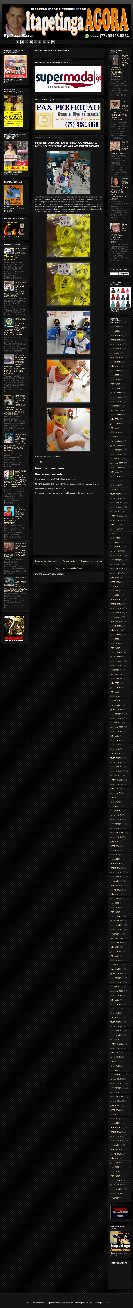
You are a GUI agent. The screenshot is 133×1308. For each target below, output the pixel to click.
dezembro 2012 (116, 1031)
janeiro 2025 (115, 393)
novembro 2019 (116, 665)
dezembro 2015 (116, 872)
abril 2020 (114, 643)
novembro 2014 (116, 929)
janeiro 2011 (115, 1132)
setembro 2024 (116, 410)
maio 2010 (114, 1167)
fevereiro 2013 (116, 1022)
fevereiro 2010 (116, 1180)
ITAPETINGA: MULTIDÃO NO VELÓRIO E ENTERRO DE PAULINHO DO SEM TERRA (15, 550)
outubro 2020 (116, 617)
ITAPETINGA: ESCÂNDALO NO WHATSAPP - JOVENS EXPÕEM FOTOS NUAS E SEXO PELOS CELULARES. (15, 327)
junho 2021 (115, 582)
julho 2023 (114, 472)
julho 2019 (114, 683)
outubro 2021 (116, 564)
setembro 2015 (116, 885)
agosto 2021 (115, 573)
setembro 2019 (116, 674)
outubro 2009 (116, 1198)
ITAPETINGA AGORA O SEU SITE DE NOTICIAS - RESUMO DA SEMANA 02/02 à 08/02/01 (15, 289)
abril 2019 (114, 696)
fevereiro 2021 (116, 599)
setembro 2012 (116, 1044)
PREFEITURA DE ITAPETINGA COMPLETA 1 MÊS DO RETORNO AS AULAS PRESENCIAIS (67, 144)
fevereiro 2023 (116, 494)
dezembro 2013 (116, 978)
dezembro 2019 (116, 661)
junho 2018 (115, 740)
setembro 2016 (116, 833)
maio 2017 (114, 797)
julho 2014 (114, 947)
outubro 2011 (116, 1092)
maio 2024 (114, 428)
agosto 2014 (115, 943)
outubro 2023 (116, 459)
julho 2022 (114, 525)
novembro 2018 (116, 718)
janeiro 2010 (115, 1185)
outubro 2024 (116, 406)
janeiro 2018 (115, 762)
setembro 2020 (116, 621)
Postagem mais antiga (91, 561)
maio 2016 (114, 850)
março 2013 (115, 1017)
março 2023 (115, 489)
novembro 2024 (116, 401)
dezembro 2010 (116, 1136)
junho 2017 (115, 793)
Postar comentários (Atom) (72, 568)
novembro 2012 (116, 1035)
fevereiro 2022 (116, 547)
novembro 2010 (116, 1141)
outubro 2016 (116, 828)
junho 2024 (115, 423)
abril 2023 (114, 485)
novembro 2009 (116, 1193)
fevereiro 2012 (116, 1075)
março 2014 (115, 965)
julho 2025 (114, 366)
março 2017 (115, 806)
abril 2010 (114, 1171)
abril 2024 (114, 432)
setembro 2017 (116, 780)
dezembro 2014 (116, 925)
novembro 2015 (116, 877)
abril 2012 (114, 1066)
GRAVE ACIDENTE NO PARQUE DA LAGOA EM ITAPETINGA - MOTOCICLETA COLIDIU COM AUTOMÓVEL (119, 66)
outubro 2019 (116, 670)
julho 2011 (114, 1105)
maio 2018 (114, 745)
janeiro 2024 (115, 445)
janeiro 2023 (115, 498)
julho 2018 (114, 736)
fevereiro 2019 (116, 705)
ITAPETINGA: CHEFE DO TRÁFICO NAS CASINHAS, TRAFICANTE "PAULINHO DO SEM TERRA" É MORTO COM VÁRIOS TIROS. (15, 405)
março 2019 (115, 701)
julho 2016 (114, 841)
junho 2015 (115, 899)
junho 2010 (115, 1163)
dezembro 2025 (116, 344)
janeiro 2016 (115, 868)
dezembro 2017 (116, 767)
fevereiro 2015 (116, 916)
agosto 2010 (115, 1154)
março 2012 (115, 1070)
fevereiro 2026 (116, 335)
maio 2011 (114, 1114)
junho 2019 (115, 687)
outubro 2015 (116, 881)
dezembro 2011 (116, 1083)
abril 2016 (114, 855)
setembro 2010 (116, 1149)
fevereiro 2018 (116, 758)
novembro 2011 (116, 1088)
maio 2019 (114, 692)
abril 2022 (114, 538)
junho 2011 (115, 1110)
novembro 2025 (116, 349)
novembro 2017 (116, 771)
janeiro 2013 (115, 1026)
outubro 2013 (116, 987)
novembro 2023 (116, 454)
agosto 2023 (115, 467)
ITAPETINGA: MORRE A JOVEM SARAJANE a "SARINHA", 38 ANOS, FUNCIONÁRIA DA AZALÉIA (119, 188)
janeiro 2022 (115, 551)
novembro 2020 (116, 613)
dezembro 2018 (116, 714)
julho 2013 (114, 1000)
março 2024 (115, 437)
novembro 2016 (116, 824)
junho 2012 (115, 1057)
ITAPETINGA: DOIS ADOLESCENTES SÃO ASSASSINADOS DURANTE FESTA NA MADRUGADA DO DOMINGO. (15, 442)
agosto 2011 (115, 1101)
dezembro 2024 (116, 397)
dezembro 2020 (116, 608)
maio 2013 (114, 1009)
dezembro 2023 (116, 450)
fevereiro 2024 (116, 441)
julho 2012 (114, 1053)
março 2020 (115, 648)
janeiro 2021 (115, 604)
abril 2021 (114, 591)
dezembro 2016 (116, 819)
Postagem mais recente (46, 561)
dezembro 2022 (116, 503)
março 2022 (115, 542)
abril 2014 (114, 960)
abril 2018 (114, 749)
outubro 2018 (116, 723)
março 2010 (115, 1176)
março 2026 (115, 331)
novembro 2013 (116, 982)
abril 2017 (114, 802)
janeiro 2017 (115, 815)
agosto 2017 (115, 784)
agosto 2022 (115, 520)
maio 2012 (114, 1061)
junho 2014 (115, 951)
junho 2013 (115, 1004)
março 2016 (115, 859)
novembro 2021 (116, 560)
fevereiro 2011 (116, 1127)
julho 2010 (114, 1158)
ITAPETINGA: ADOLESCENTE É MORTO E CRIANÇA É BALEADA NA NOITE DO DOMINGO (15, 584)
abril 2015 (114, 907)
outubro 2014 (116, 934)
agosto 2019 (115, 679)
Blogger (108, 1303)
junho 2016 (115, 846)
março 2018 (115, 753)
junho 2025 (115, 371)
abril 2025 (114, 379)
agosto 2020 (115, 626)
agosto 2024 (115, 415)
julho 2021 (114, 577)
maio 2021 (114, 586)
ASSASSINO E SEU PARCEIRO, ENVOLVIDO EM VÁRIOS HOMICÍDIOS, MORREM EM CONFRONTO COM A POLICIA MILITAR (15, 479)
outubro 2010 (116, 1145)
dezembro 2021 (116, 555)
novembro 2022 (116, 507)
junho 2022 (115, 529)
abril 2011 (114, 1119)
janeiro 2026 (115, 340)
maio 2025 (114, 375)
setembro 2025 (116, 357)
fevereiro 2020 (116, 652)
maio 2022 (114, 533)
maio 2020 (114, 639)
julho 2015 (114, 894)
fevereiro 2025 (116, 388)
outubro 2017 (116, 775)
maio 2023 (114, 481)
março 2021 (115, 595)
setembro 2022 (116, 516)
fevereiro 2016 (116, 863)
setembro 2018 (116, 727)
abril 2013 (114, 1013)
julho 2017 (114, 789)
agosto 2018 (115, 731)
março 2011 (115, 1123)
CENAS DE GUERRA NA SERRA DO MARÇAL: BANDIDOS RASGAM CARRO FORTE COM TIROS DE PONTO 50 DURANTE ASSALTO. (15, 364)
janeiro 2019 (115, 709)
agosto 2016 (115, 837)
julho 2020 (114, 630)
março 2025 (115, 384)
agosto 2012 (115, 1048)
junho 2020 (115, 635)
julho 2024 (114, 419)
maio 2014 (114, 956)
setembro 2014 (116, 938)
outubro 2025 (116, 353)
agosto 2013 (115, 995)
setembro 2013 (116, 991)
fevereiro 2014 (116, 969)
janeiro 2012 (115, 1079)
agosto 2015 (115, 890)
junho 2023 (115, 476)
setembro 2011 (116, 1097)
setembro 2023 (116, 463)
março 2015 (115, 912)
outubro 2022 (116, 511)
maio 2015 (114, 903)
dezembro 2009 (116, 1189)
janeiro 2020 (115, 657)
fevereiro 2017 (116, 811)
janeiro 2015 (115, 921)
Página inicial (69, 561)
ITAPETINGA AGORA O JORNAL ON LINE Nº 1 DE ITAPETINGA (15, 254)
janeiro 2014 (115, 973)
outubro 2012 (116, 1039)
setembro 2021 (116, 569)
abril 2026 (114, 327)
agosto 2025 (115, 362)
